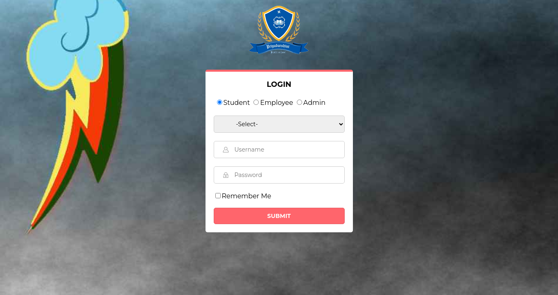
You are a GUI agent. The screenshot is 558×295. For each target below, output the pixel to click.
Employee (276, 103)
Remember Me (246, 196)
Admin (314, 103)
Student (237, 103)
